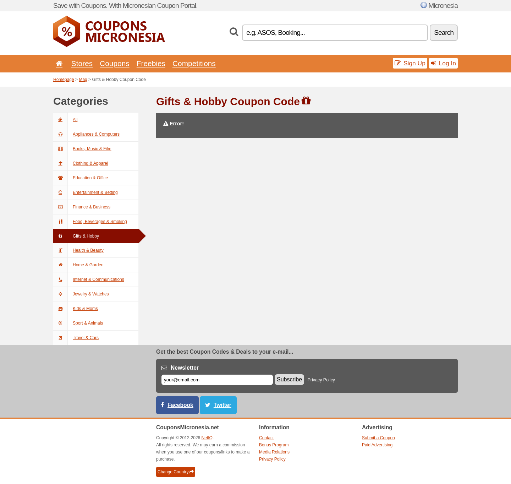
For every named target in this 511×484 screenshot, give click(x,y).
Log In (443, 63)
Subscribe (289, 379)
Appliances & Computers (86, 134)
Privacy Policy (321, 379)
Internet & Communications (88, 279)
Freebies (151, 63)
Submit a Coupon (378, 437)
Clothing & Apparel (80, 163)
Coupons (115, 63)
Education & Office (80, 178)
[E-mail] (217, 380)
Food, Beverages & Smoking (90, 221)
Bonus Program (274, 444)
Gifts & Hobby (76, 236)
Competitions (194, 63)
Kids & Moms (75, 308)
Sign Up (410, 63)
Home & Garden (78, 265)
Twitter (222, 405)
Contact (266, 437)
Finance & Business (81, 207)
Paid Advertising (377, 444)
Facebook (180, 405)
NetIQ (207, 437)
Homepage (63, 79)
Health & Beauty (78, 250)
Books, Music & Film (82, 149)
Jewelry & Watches (81, 294)
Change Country (176, 471)
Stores (82, 63)
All (65, 120)
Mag (83, 79)
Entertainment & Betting (85, 192)
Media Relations (274, 452)
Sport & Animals (78, 323)
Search (444, 32)
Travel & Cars (76, 338)
